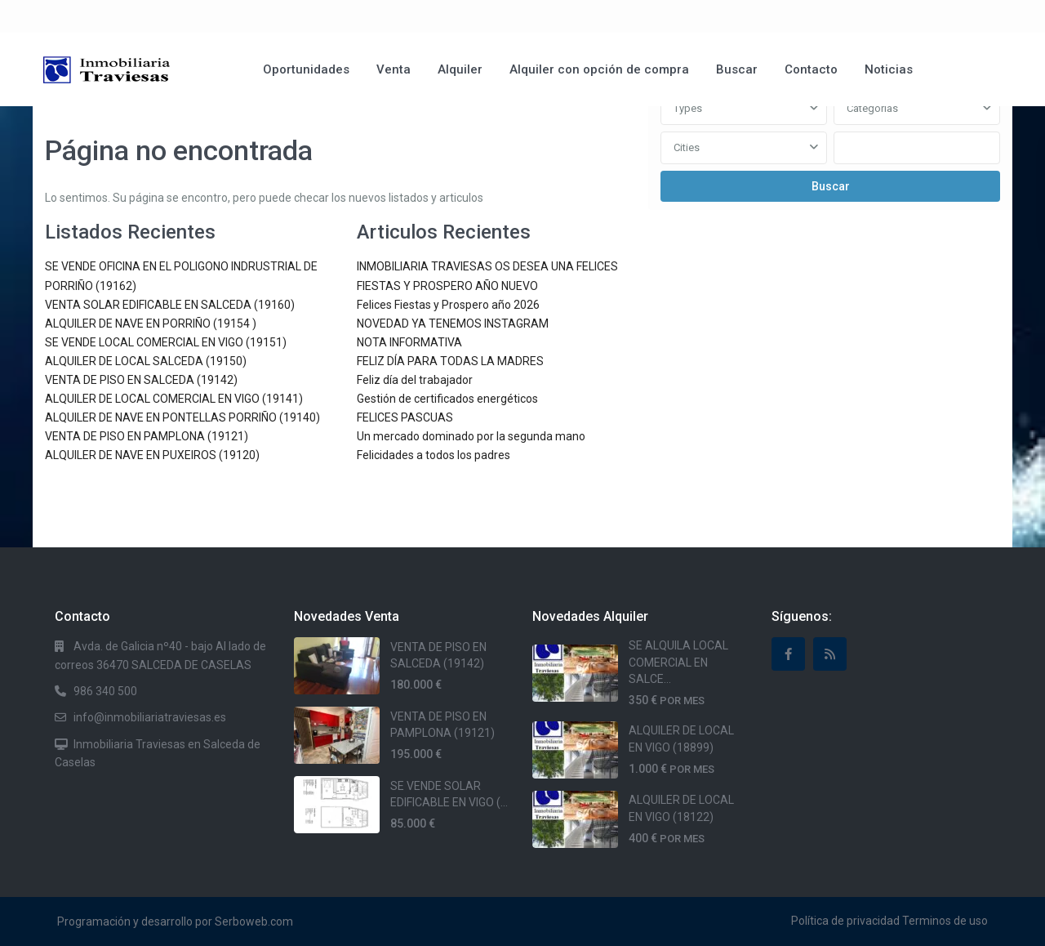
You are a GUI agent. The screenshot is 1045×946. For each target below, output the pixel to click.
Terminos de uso (945, 920)
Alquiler (460, 69)
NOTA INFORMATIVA (409, 342)
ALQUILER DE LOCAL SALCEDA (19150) (146, 361)
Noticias (889, 69)
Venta (393, 69)
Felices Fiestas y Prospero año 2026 (448, 304)
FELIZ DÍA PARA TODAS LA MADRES (450, 361)
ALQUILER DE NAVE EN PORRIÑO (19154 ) (150, 323)
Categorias (872, 108)
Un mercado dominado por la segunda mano (471, 436)
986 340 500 (105, 691)
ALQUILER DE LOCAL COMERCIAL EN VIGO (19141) (174, 398)
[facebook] (788, 654)
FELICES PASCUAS (405, 417)
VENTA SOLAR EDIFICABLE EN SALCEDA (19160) (170, 304)
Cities (687, 147)
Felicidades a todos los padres (433, 455)
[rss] (830, 654)
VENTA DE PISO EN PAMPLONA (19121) (146, 436)
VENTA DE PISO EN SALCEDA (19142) (141, 379)
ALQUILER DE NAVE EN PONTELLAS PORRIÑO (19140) (182, 417)
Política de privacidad (845, 920)
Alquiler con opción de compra (599, 69)
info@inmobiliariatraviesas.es (149, 717)
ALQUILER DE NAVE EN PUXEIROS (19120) (152, 455)
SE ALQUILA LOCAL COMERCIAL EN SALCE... (678, 662)
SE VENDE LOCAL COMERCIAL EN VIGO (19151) (166, 342)
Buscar (737, 69)
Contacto (811, 69)
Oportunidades (306, 69)
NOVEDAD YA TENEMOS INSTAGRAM (453, 323)
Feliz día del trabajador (415, 379)
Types (688, 108)
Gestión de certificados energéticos (447, 398)
